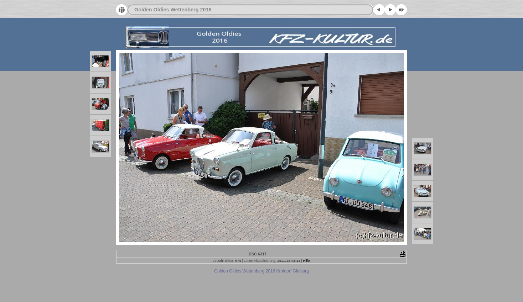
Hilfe (306, 261)
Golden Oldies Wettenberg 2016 (172, 9)
